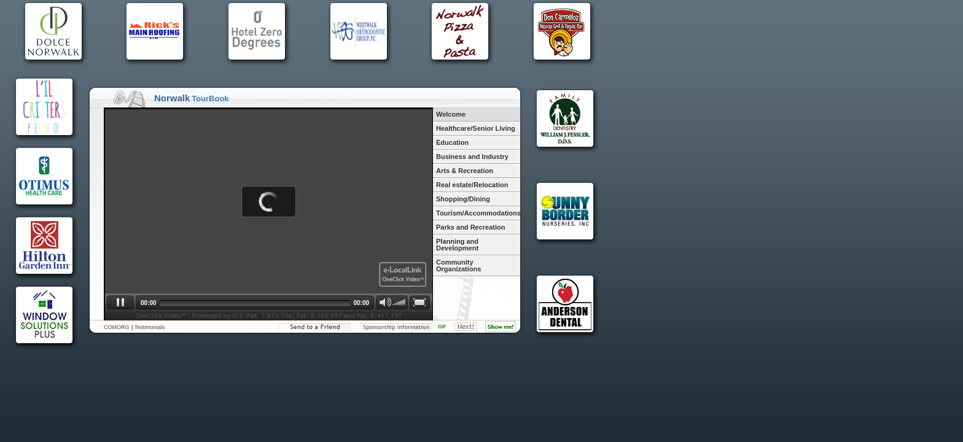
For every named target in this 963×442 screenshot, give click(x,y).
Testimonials (150, 327)
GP (442, 327)
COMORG (117, 327)
